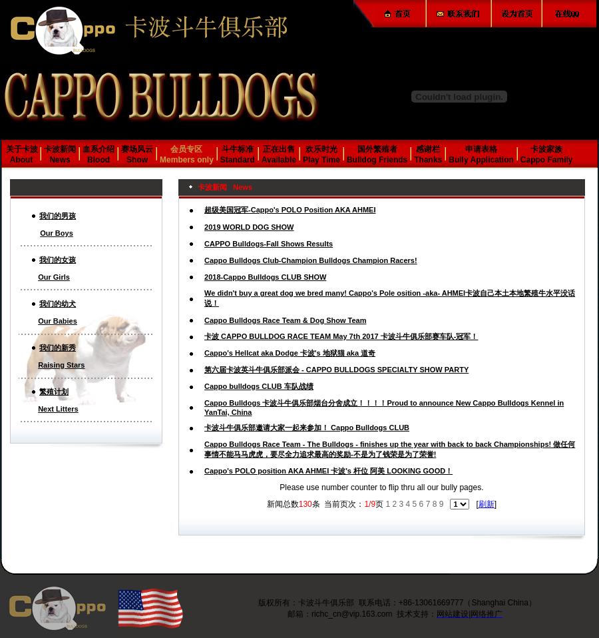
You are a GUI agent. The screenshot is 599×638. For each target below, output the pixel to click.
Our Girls (54, 277)
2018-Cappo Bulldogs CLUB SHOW (265, 277)
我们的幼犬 (57, 304)
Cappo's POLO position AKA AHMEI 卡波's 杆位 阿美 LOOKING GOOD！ (328, 471)
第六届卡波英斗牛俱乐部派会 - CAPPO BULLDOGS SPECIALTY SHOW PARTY (336, 370)
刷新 (487, 504)
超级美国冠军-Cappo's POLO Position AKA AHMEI (289, 210)
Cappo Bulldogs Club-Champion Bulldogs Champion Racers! (310, 260)
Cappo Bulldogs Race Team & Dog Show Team (285, 320)
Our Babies (57, 321)
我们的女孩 (57, 260)
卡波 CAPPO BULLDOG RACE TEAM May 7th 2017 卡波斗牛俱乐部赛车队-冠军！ (341, 336)
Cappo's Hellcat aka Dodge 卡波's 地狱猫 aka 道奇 (289, 353)
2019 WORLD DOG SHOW (249, 227)
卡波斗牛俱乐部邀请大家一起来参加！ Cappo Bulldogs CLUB (306, 428)
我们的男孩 (57, 216)
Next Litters (58, 409)
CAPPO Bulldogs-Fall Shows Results (268, 244)
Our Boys (56, 233)
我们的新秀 (57, 348)
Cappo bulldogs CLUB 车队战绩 (258, 386)
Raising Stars (61, 365)
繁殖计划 (54, 392)
